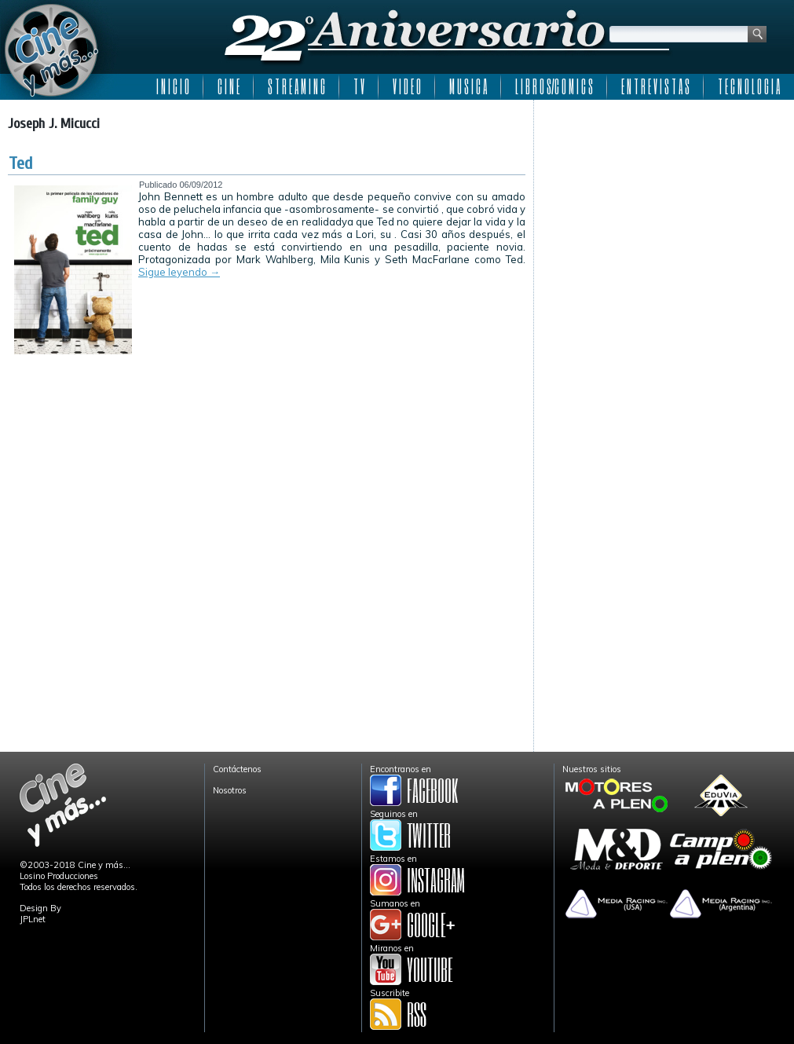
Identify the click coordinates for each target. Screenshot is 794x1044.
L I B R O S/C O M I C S (554, 86)
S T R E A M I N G (296, 86)
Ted (21, 163)
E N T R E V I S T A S (655, 86)
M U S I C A (468, 86)
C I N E (229, 86)
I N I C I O (172, 86)
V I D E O (407, 86)
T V (358, 86)
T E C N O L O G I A (749, 86)
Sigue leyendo (179, 272)
